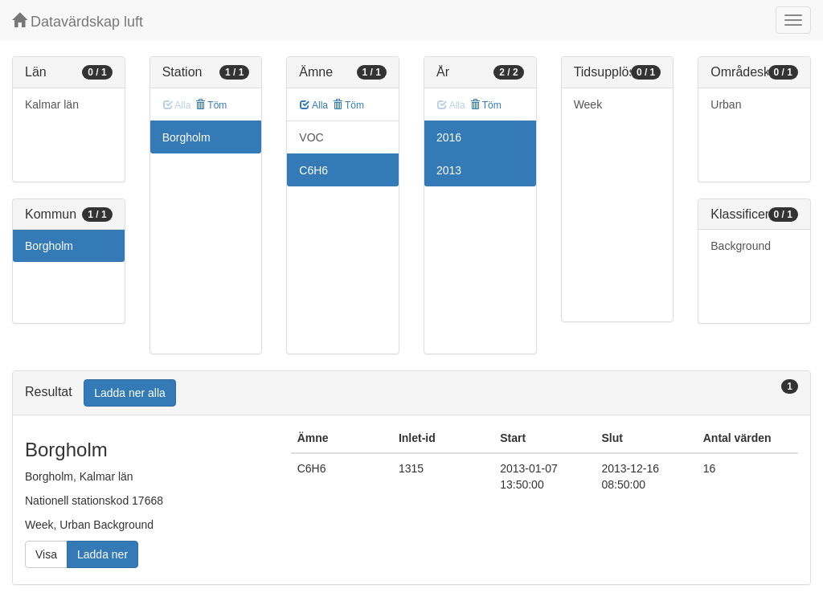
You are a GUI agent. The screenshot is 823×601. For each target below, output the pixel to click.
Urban (725, 104)
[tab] (411, 393)
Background (740, 245)
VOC (311, 137)
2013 (448, 170)
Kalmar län (52, 104)
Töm (211, 105)
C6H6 (313, 170)
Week (588, 104)
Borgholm (49, 245)
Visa (46, 554)
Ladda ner (102, 554)
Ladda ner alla (130, 392)
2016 (448, 137)
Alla (314, 105)
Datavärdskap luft (77, 21)
